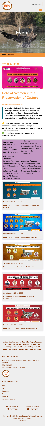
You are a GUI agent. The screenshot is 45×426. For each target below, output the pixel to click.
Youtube (32, 409)
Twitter (12, 409)
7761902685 (7, 365)
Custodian (5, 394)
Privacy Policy (22, 420)
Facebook (12, 406)
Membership (36, 4)
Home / (5, 54)
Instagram (32, 406)
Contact (5, 397)
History (4, 388)
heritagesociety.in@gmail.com (13, 367)
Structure (5, 391)
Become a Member (8, 399)
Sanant (28, 418)
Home (4, 386)
